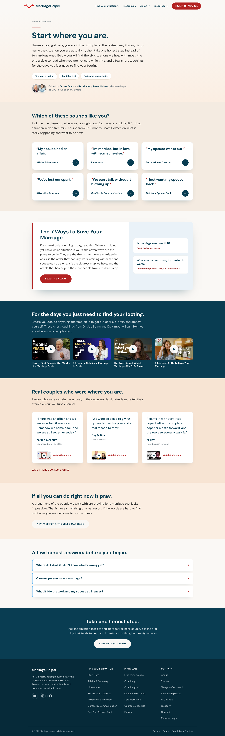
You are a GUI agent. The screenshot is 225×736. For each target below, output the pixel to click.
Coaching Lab (131, 687)
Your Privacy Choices (182, 731)
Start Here (93, 675)
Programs (129, 5)
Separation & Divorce (99, 693)
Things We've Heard (171, 687)
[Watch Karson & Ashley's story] (57, 454)
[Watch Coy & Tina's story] (112, 454)
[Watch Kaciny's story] (167, 454)
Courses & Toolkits (134, 705)
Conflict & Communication (102, 705)
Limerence (94, 687)
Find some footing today (95, 76)
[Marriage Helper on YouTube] (35, 696)
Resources (161, 5)
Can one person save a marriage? (59, 578)
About (145, 5)
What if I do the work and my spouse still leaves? (69, 591)
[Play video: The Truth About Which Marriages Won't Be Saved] (133, 353)
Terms (166, 731)
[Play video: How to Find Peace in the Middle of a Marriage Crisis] (51, 353)
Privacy (156, 731)
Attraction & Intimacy (100, 699)
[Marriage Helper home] (42, 6)
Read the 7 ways (56, 278)
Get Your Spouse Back (100, 712)
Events (128, 712)
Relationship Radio (171, 693)
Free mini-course (186, 6)
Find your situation (107, 5)
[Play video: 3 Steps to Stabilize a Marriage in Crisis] (92, 353)
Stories (165, 681)
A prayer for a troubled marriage (60, 524)
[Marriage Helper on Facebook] (50, 696)
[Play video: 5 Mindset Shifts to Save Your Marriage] (174, 353)
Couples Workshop (134, 693)
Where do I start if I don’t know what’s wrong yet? (70, 565)
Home (35, 21)
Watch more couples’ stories (50, 469)
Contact (165, 712)
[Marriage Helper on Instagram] (43, 696)
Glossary (166, 705)
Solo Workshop (132, 699)
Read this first (69, 76)
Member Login (169, 718)
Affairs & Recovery (98, 681)
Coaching (129, 681)
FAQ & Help (167, 699)
